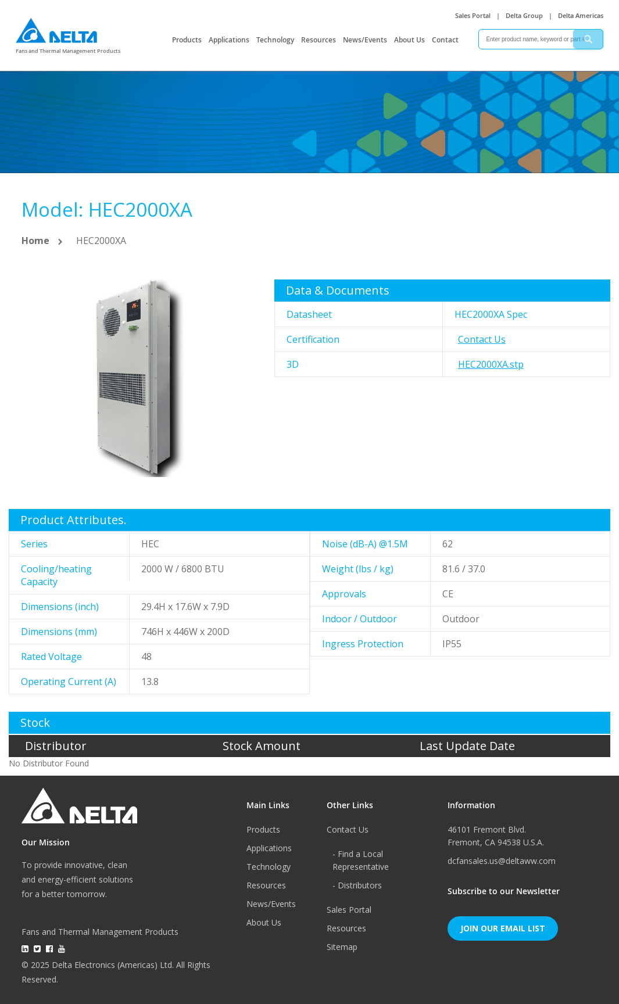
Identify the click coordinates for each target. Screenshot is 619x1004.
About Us (409, 39)
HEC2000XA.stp (491, 364)
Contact (445, 39)
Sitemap (342, 946)
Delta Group (524, 15)
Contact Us (482, 339)
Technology (275, 39)
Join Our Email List (502, 928)
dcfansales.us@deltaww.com (502, 860)
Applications (229, 39)
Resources (318, 39)
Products (187, 39)
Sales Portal (473, 15)
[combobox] (540, 39)
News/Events (365, 39)
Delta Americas (580, 15)
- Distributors (357, 885)
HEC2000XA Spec (491, 314)
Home (35, 240)
